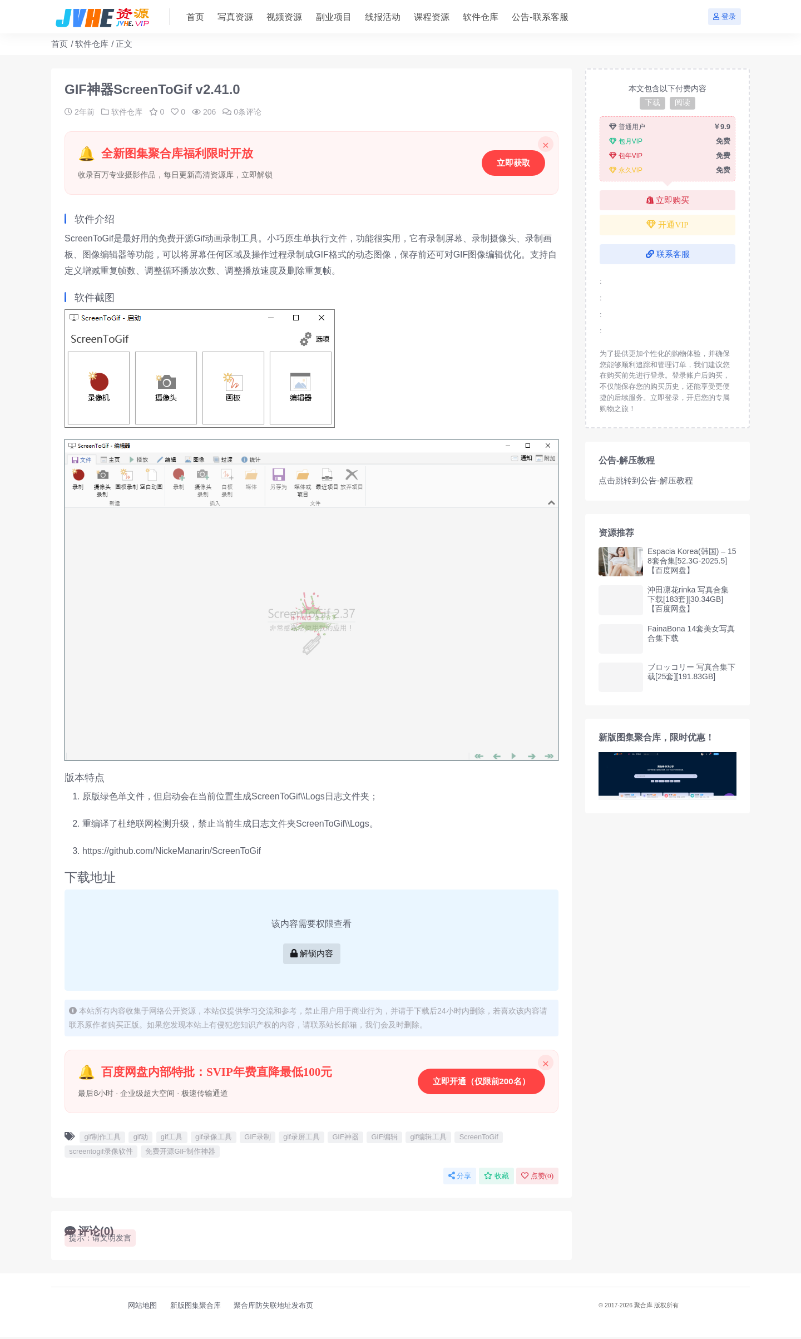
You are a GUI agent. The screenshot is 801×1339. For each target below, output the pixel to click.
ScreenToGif (478, 1139)
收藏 (496, 1178)
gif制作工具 (102, 1139)
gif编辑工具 (428, 1139)
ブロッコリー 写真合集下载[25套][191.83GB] (691, 672)
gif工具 (171, 1139)
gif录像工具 (213, 1139)
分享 (459, 1178)
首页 (59, 43)
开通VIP (667, 224)
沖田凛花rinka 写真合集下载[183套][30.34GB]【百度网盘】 (688, 599)
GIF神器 (345, 1139)
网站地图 (142, 1307)
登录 (724, 16)
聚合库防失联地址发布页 (273, 1307)
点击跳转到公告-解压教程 (646, 480)
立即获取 (513, 162)
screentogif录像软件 (100, 1153)
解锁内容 (311, 954)
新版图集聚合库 (195, 1307)
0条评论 (241, 111)
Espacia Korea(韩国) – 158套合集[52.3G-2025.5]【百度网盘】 (691, 561)
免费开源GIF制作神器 (180, 1153)
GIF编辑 (384, 1139)
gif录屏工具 (301, 1139)
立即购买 (667, 200)
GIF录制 (257, 1139)
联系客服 (668, 254)
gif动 (141, 1139)
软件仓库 (91, 43)
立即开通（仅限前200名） (481, 1082)
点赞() (537, 1178)
